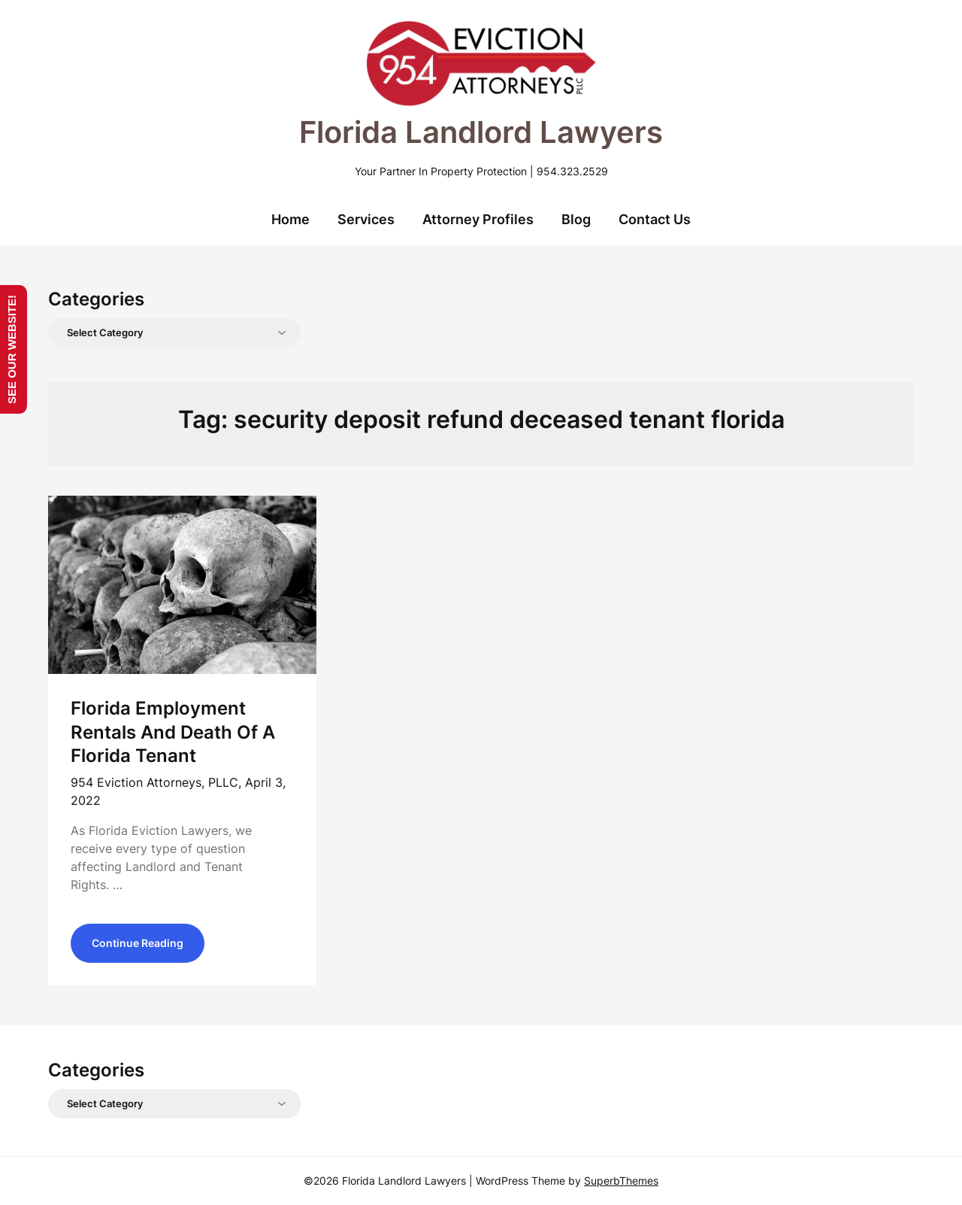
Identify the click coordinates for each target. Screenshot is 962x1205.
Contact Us (655, 219)
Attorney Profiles (478, 219)
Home (290, 219)
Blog (576, 219)
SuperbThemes (621, 1180)
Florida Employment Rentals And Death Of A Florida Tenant (173, 731)
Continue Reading (137, 942)
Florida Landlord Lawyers (481, 132)
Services (366, 219)
